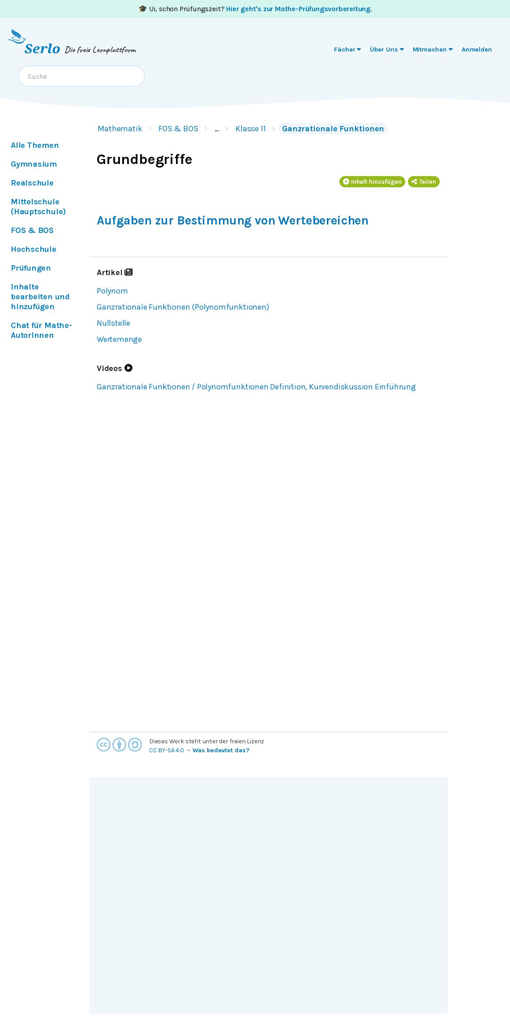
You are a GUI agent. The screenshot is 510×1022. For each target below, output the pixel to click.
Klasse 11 (251, 129)
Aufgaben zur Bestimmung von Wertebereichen (233, 220)
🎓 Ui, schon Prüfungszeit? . (255, 8)
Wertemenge (119, 339)
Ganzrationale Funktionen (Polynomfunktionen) (183, 307)
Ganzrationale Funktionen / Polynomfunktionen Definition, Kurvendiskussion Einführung (256, 387)
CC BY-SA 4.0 (166, 750)
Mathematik (120, 129)
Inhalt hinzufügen (372, 181)
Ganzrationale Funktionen (333, 129)
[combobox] (81, 76)
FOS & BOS (178, 129)
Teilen (423, 181)
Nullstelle (113, 323)
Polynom (112, 291)
